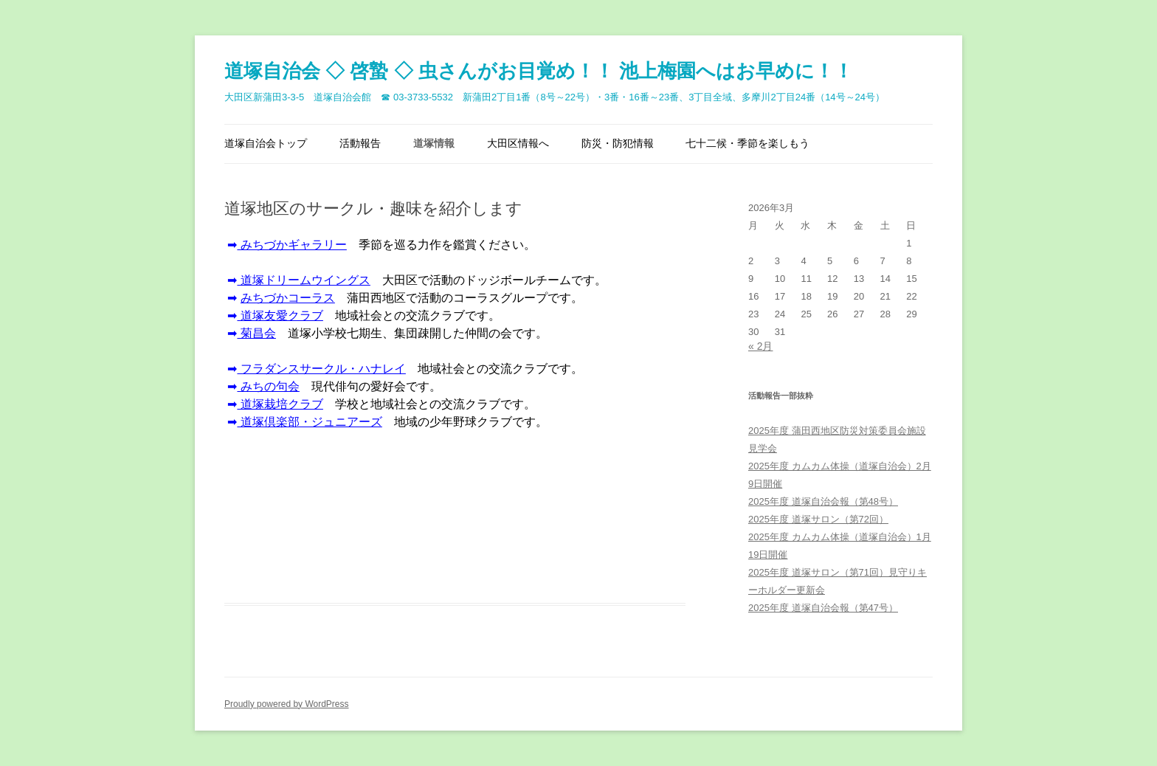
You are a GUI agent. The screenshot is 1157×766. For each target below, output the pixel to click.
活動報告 (360, 143)
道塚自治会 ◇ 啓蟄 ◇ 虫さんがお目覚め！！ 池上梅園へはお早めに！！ (538, 71)
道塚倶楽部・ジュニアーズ (309, 421)
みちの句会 (268, 386)
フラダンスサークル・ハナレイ (321, 368)
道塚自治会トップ (265, 143)
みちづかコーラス (288, 297)
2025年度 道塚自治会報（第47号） (823, 607)
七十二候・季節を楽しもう (747, 143)
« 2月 (760, 346)
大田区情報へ (518, 143)
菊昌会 (256, 333)
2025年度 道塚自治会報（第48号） (823, 501)
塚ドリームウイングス (303, 280)
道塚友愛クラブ (279, 315)
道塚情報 (434, 143)
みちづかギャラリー (291, 244)
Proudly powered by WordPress (286, 704)
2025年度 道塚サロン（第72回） (818, 519)
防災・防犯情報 (617, 143)
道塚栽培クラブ (279, 404)
